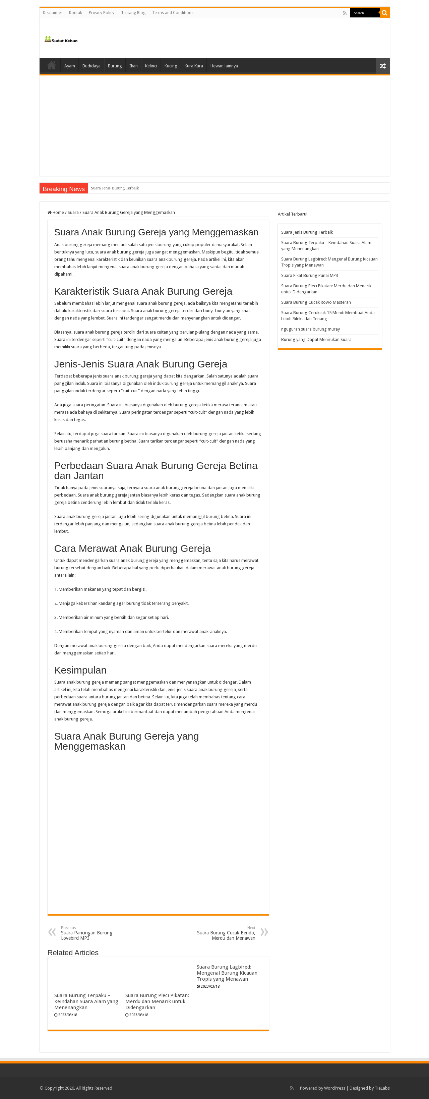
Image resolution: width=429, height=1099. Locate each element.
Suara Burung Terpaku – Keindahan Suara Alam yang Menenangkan (86, 1001)
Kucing (171, 65)
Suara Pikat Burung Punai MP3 (309, 275)
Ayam (69, 65)
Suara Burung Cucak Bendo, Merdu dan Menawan (221, 933)
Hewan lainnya (224, 65)
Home (51, 65)
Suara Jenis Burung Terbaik (115, 187)
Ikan (133, 65)
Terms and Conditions (172, 12)
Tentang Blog (133, 12)
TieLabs (382, 1088)
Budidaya (91, 65)
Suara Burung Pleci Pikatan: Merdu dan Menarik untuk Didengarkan (157, 1001)
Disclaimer (52, 12)
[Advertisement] (215, 126)
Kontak (75, 12)
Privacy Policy (101, 12)
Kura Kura (194, 65)
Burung (115, 65)
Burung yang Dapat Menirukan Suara (316, 339)
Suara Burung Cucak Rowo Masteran (316, 302)
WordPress (334, 1088)
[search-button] (385, 13)
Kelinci (151, 65)
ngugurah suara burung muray (310, 329)
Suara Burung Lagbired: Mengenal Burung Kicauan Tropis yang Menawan (227, 973)
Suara (73, 212)
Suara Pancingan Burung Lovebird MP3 (95, 933)
